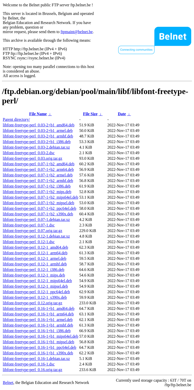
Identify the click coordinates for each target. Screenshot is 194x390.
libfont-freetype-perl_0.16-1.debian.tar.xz (36, 358)
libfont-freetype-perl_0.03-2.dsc (29, 153)
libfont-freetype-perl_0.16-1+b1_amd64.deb (39, 308)
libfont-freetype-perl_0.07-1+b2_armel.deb (37, 175)
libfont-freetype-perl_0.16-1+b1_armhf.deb (38, 325)
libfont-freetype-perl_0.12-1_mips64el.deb (37, 281)
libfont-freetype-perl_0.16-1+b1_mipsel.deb (38, 342)
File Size (90, 114)
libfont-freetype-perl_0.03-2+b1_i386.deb (37, 142)
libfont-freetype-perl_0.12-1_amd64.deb (35, 247)
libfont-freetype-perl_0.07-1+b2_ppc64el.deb (39, 208)
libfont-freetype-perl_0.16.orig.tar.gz (32, 370)
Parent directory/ (16, 119)
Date (122, 114)
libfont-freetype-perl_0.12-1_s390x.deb (35, 297)
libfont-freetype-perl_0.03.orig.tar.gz (32, 158)
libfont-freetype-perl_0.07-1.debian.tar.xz (36, 219)
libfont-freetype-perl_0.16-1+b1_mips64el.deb (40, 336)
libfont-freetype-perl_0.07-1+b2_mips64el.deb (40, 197)
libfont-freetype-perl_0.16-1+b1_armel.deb (37, 319)
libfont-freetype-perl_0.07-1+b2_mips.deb (37, 192)
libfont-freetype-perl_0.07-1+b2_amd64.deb (39, 164)
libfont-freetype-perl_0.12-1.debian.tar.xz (36, 236)
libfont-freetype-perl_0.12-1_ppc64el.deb (36, 292)
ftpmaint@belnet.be (77, 32)
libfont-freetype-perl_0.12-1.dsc (29, 242)
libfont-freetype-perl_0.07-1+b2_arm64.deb (38, 169)
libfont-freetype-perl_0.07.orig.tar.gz (32, 230)
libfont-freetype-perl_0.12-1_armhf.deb (35, 264)
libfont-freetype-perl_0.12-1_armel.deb (34, 258)
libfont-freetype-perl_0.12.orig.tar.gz (32, 303)
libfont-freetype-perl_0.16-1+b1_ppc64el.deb (39, 347)
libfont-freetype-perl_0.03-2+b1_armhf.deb (38, 136)
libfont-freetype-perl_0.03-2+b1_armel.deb (37, 130)
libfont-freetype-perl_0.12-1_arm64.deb (35, 253)
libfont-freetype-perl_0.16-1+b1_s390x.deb (38, 353)
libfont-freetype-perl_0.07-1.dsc (29, 225)
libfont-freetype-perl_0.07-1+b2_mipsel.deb (38, 203)
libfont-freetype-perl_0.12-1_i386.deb (33, 269)
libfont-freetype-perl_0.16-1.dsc (29, 364)
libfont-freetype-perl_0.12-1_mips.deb (34, 275)
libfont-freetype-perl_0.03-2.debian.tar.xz (36, 147)
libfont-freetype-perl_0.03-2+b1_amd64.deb (39, 125)
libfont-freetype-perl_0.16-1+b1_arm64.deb (38, 314)
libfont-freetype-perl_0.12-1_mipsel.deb (35, 286)
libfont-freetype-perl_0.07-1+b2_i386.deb (37, 186)
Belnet (8, 382)
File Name (38, 114)
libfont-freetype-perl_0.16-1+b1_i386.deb (37, 331)
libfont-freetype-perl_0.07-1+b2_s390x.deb (38, 214)
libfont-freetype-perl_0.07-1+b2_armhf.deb (38, 180)
